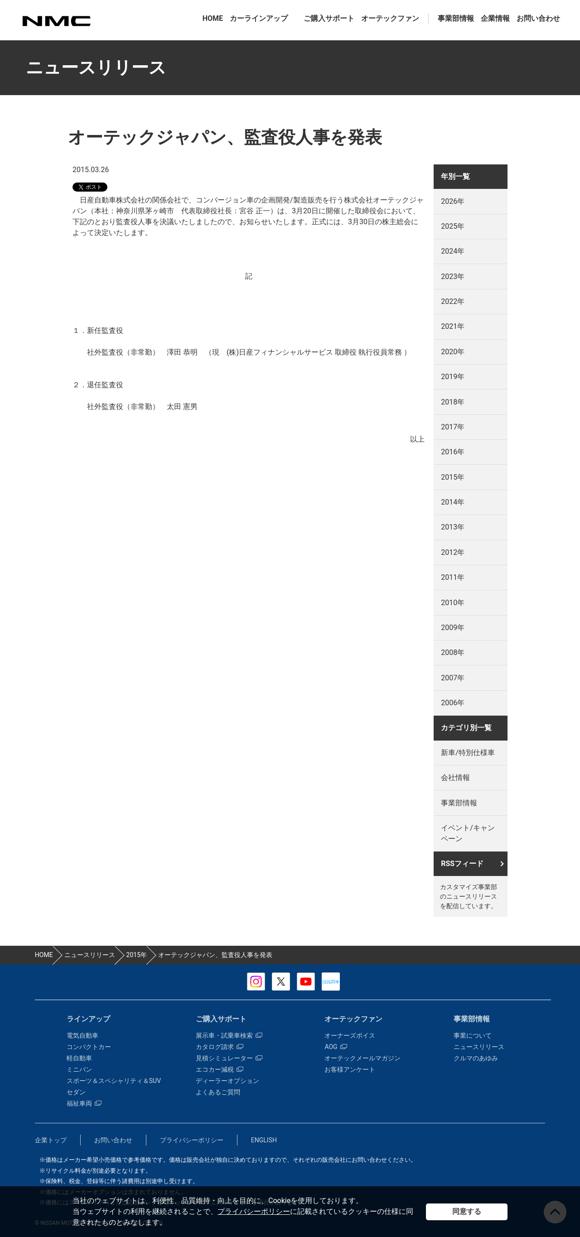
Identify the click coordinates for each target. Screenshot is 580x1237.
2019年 (452, 376)
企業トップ (51, 1140)
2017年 (452, 427)
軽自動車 (79, 1058)
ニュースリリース (479, 1046)
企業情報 (495, 18)
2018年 (452, 402)
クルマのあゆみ (476, 1058)
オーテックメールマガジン (362, 1058)
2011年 (452, 577)
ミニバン (79, 1069)
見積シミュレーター (229, 1058)
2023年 (452, 276)
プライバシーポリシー (254, 1211)
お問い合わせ (538, 18)
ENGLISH (264, 1140)
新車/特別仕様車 (468, 752)
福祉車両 (84, 1103)
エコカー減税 (219, 1069)
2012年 (452, 552)
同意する (466, 1211)
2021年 (452, 326)
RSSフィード (462, 863)
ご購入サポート (329, 18)
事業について (473, 1035)
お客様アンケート (349, 1069)
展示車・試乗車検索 (229, 1035)
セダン (76, 1092)
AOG (335, 1046)
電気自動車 (82, 1035)
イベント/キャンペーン (468, 833)
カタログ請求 (219, 1046)
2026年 (452, 201)
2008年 (452, 652)
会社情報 (455, 777)
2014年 (452, 502)
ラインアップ (88, 1019)
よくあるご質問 (218, 1092)
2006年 (452, 702)
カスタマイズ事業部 (56, 21)
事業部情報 (456, 18)
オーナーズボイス (349, 1035)
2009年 (452, 627)
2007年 (452, 678)
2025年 (452, 226)
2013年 (452, 527)
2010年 (452, 602)
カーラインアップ (259, 18)
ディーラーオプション (227, 1080)
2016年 (452, 452)
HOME (213, 18)
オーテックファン (390, 18)
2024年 (452, 251)
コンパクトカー (89, 1046)
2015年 (452, 477)
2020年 (452, 351)
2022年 (452, 301)
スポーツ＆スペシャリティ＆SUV (114, 1080)
